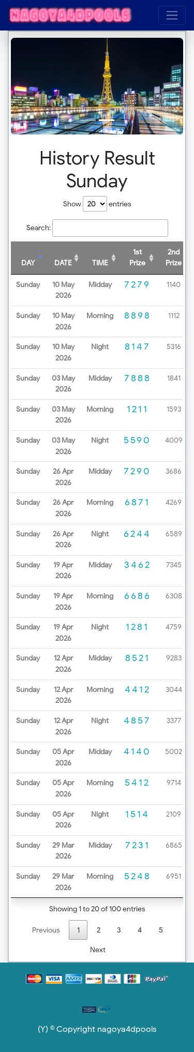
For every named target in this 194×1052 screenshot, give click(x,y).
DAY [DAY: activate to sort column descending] (28, 262)
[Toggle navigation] (172, 15)
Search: (97, 228)
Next (98, 949)
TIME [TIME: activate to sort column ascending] (100, 262)
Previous (46, 930)
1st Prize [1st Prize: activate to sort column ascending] (137, 257)
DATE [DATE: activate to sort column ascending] (63, 262)
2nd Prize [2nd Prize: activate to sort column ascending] (174, 257)
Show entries (97, 204)
